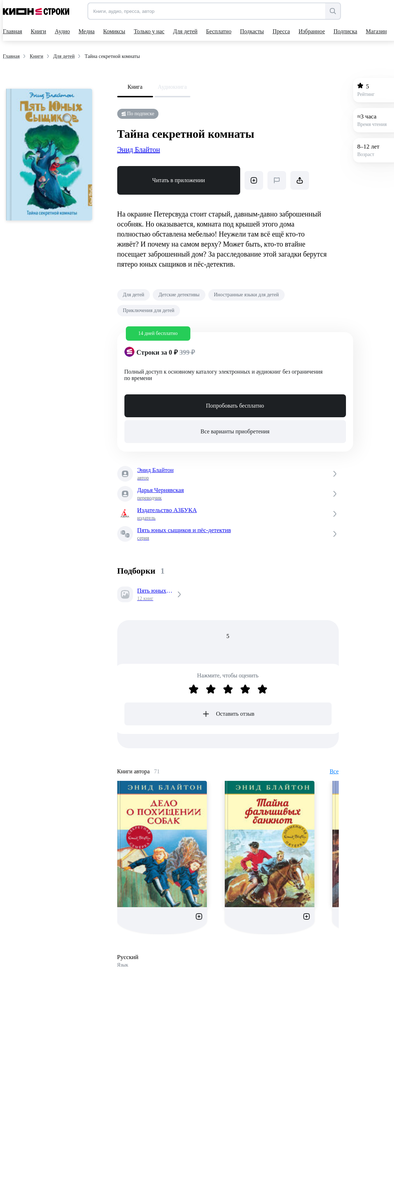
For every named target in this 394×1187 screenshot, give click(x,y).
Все (333, 771)
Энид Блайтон (138, 150)
